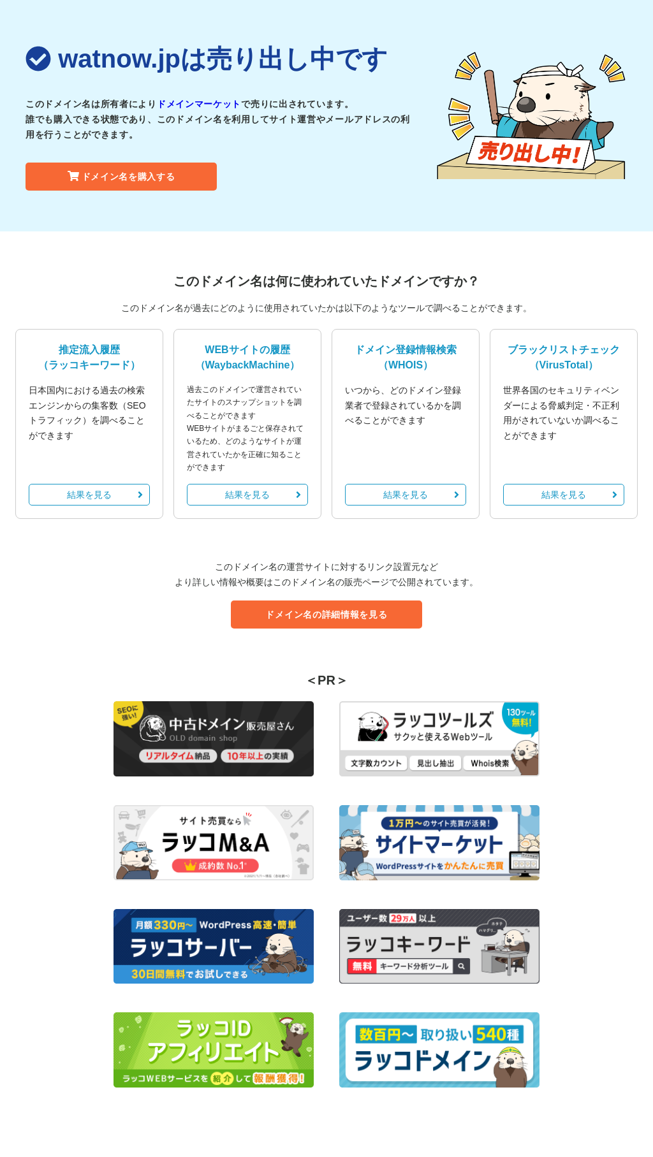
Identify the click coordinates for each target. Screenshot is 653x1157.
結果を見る (105, 495)
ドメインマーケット (199, 104)
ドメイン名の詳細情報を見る (326, 614)
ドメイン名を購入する (121, 176)
